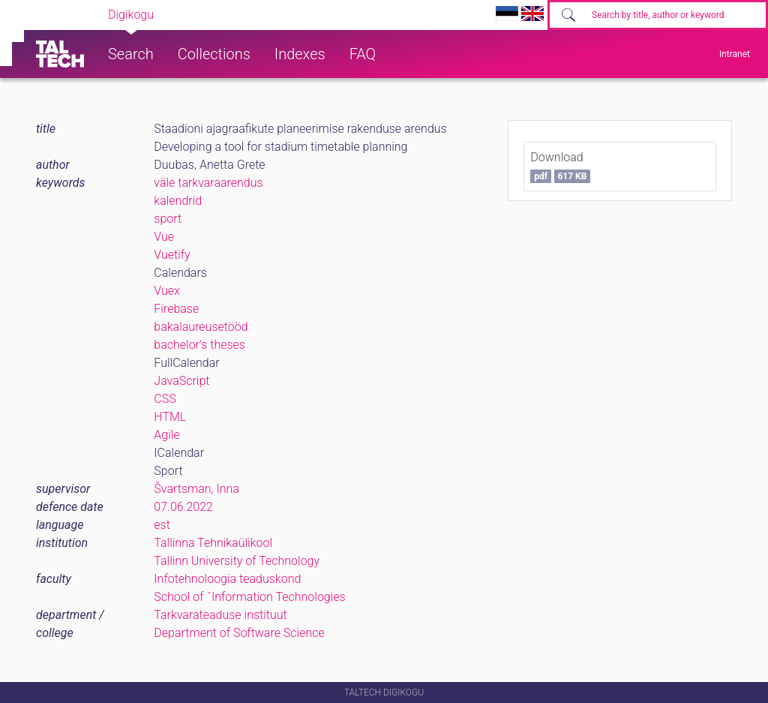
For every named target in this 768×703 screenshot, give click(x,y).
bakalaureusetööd (201, 327)
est (162, 525)
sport (168, 219)
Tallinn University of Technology (237, 561)
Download (560, 166)
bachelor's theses (199, 345)
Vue (164, 237)
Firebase (176, 309)
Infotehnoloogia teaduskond (227, 579)
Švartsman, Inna (196, 489)
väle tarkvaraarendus (208, 183)
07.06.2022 (183, 507)
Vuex (167, 291)
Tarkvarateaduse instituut (220, 615)
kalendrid (178, 201)
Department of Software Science (239, 633)
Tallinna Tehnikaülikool (213, 543)
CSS (165, 399)
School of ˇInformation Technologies (249, 597)
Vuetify (172, 255)
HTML (170, 417)
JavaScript (181, 381)
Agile (166, 435)
